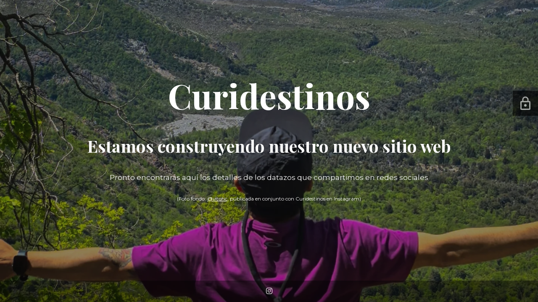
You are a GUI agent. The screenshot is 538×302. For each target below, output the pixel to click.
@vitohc (217, 198)
